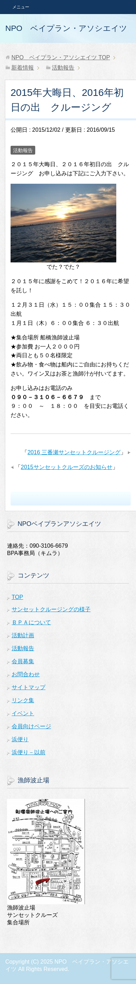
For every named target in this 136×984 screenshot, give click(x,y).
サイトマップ (28, 687)
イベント (23, 713)
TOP (60, 57)
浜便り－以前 (28, 752)
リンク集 (23, 700)
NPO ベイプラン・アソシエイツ (66, 28)
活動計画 (23, 635)
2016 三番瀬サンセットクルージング (73, 452)
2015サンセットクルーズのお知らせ (66, 467)
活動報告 (23, 150)
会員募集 (23, 661)
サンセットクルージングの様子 (51, 609)
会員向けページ (31, 726)
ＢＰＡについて (31, 622)
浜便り (20, 739)
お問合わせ (26, 674)
